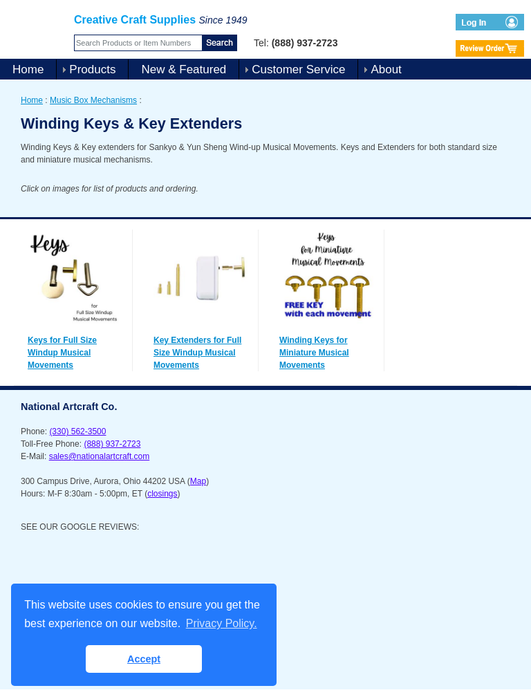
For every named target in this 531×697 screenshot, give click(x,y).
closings (162, 494)
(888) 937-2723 (112, 444)
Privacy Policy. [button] (221, 623)
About (386, 69)
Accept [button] (143, 659)
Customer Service (298, 69)
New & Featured (183, 69)
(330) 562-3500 (77, 431)
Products (92, 69)
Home (28, 69)
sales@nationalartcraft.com (99, 456)
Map (198, 481)
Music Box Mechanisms (93, 100)
